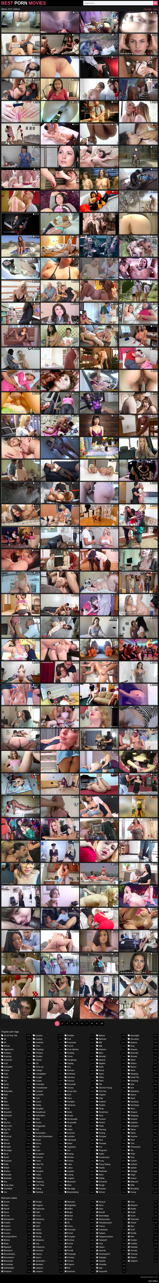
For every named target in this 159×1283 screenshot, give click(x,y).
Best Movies (23, 3)
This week (147, 9)
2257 (150, 1281)
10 (102, 1023)
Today (155, 9)
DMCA (155, 1281)
